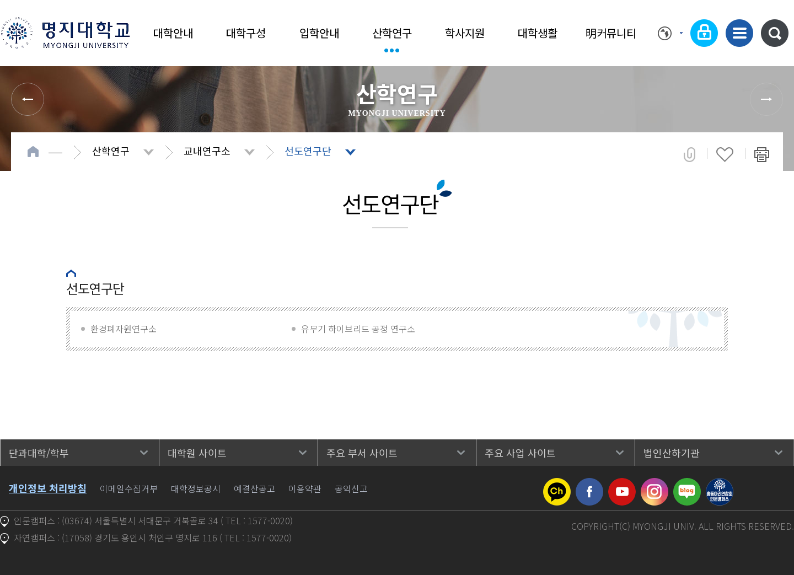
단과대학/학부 (39, 452)
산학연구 (392, 33)
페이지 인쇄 (761, 154)
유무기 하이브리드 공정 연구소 (358, 328)
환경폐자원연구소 (123, 328)
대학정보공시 (196, 488)
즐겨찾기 (724, 154)
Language (670, 33)
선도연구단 (308, 150)
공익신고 (351, 488)
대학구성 (246, 33)
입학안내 (319, 33)
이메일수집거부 (129, 488)
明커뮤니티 (611, 33)
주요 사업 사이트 (520, 452)
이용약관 (304, 488)
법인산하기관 (671, 452)
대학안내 (173, 33)
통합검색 (774, 33)
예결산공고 (254, 488)
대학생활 (537, 33)
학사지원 (465, 33)
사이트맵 (739, 33)
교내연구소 (207, 150)
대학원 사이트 (197, 452)
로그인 (704, 33)
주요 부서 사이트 (362, 452)
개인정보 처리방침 (48, 488)
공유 (689, 154)
